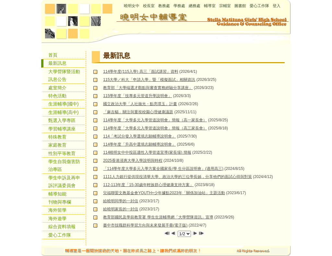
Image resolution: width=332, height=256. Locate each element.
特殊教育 (57, 136)
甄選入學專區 (62, 120)
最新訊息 (57, 63)
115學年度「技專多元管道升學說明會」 (137, 96)
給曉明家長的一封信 (120, 209)
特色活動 (57, 95)
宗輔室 (225, 6)
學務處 (179, 6)
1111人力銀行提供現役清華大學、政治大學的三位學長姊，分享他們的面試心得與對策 (177, 176)
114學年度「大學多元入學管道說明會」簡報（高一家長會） (155, 120)
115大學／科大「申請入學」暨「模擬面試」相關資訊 (149, 79)
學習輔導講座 (62, 128)
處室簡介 (57, 87)
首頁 (52, 55)
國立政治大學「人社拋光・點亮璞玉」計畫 (140, 104)
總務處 (194, 6)
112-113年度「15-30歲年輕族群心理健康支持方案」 (148, 185)
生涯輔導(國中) (63, 103)
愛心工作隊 (259, 6)
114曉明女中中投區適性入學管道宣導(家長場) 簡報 (147, 152)
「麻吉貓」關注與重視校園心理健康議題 (138, 112)
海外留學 (57, 210)
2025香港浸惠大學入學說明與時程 (132, 160)
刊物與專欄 (59, 202)
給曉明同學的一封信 (120, 201)
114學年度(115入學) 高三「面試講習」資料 (140, 71)
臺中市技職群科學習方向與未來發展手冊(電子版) (145, 225)
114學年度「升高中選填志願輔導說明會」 (139, 144)
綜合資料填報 (62, 226)
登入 (276, 6)
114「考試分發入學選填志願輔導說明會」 (139, 136)
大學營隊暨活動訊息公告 (64, 75)
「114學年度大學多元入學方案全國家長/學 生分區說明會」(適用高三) (163, 168)
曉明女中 (131, 6)
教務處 (164, 6)
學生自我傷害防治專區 (64, 165)
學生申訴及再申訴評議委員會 (64, 181)
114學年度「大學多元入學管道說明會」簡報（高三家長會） (155, 128)
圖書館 (240, 6)
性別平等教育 (62, 153)
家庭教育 (57, 145)
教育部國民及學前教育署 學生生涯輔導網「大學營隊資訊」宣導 (158, 217)
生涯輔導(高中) (63, 112)
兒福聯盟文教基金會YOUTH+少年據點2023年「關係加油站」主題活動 (164, 193)
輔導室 (210, 6)
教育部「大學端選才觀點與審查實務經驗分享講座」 (148, 87)
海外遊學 (57, 218)
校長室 (149, 6)
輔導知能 (57, 193)
